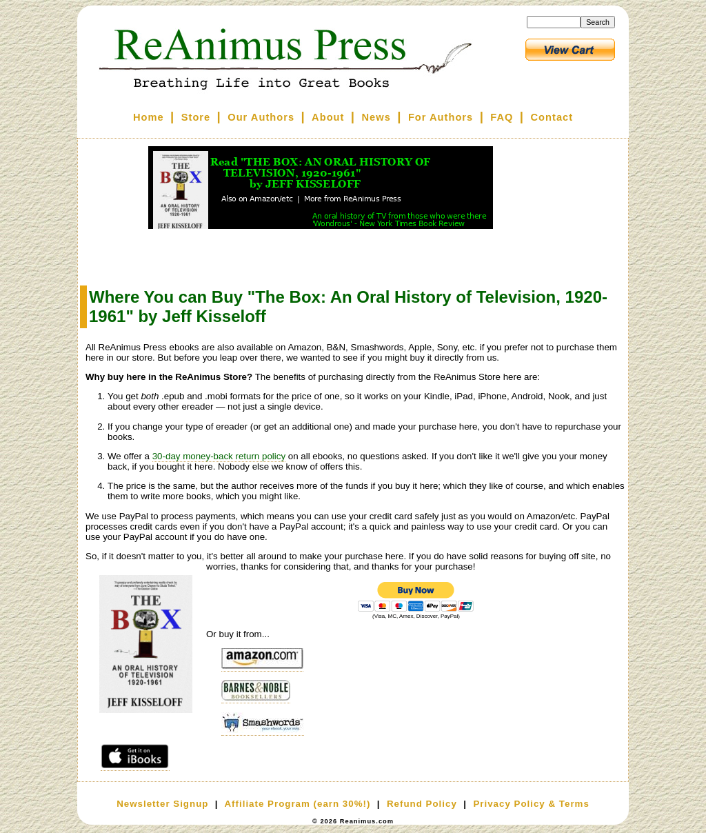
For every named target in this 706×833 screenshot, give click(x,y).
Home (148, 117)
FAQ (501, 117)
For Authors (440, 117)
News (376, 117)
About (328, 117)
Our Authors (261, 117)
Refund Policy (422, 804)
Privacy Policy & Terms (531, 804)
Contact (552, 117)
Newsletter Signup (162, 804)
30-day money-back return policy (218, 456)
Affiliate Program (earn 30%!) (297, 804)
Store (195, 117)
